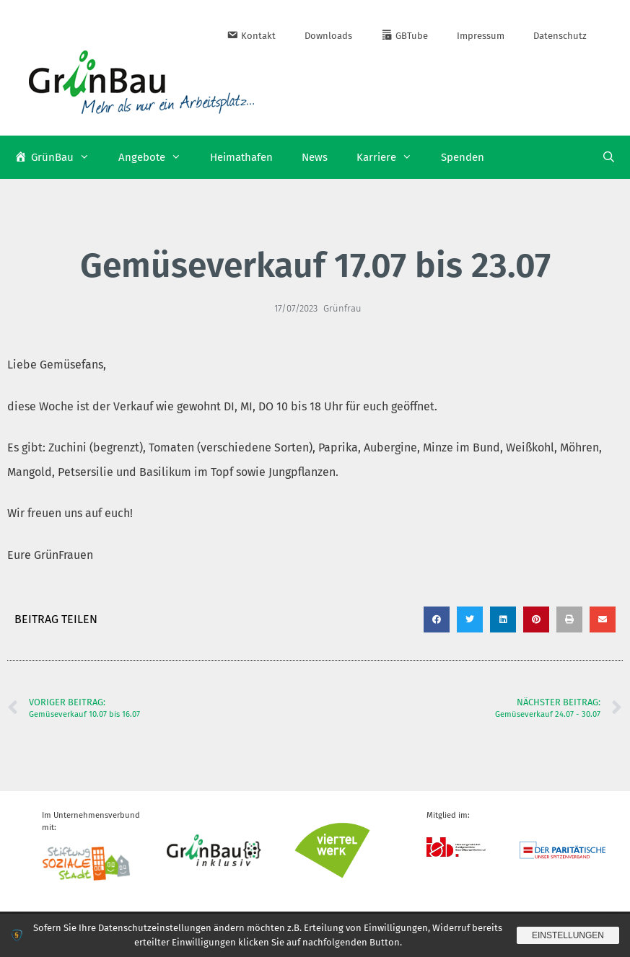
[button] (437, 619)
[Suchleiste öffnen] (608, 157)
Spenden (462, 157)
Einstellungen (568, 935)
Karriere (391, 157)
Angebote (157, 157)
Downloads (328, 35)
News (315, 157)
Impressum (480, 35)
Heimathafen (241, 157)
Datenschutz (560, 35)
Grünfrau (342, 308)
